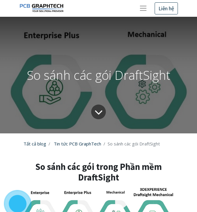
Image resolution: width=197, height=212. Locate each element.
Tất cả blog (35, 144)
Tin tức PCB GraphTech (77, 144)
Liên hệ (166, 8)
